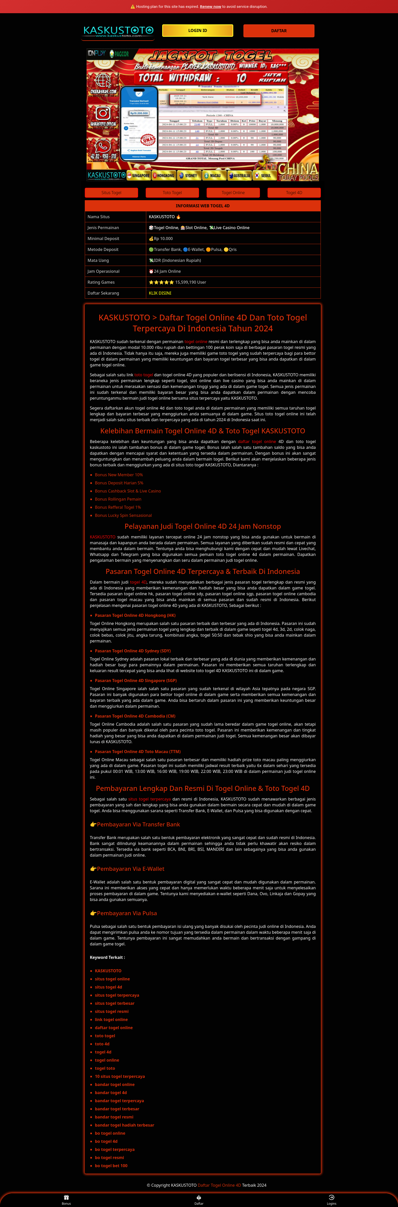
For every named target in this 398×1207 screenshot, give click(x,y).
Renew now (210, 6)
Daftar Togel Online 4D (219, 1185)
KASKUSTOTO (102, 537)
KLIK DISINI (160, 293)
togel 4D (138, 582)
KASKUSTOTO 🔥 (165, 216)
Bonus (66, 1200)
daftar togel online (257, 441)
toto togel (143, 375)
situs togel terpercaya (149, 799)
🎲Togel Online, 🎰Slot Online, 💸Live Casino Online (199, 227)
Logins (331, 1200)
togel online (196, 341)
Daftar (199, 1200)
